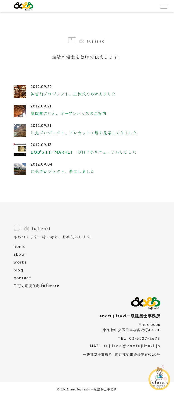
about (20, 254)
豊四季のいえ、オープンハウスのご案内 (68, 113)
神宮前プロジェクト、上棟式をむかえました (73, 94)
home (20, 246)
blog (18, 270)
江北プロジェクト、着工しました (62, 171)
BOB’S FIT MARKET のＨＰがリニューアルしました (84, 152)
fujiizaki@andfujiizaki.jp (132, 345)
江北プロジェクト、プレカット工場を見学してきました (84, 133)
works (20, 262)
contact (22, 277)
